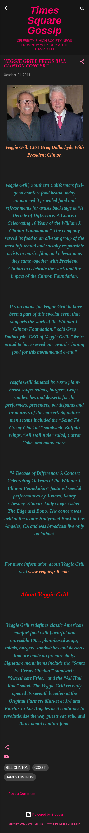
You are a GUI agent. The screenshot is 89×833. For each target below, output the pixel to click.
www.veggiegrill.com (48, 571)
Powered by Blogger (44, 814)
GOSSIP (40, 768)
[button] (82, 62)
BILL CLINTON (17, 768)
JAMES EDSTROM (20, 777)
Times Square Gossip (44, 20)
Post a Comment (22, 794)
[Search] (82, 9)
